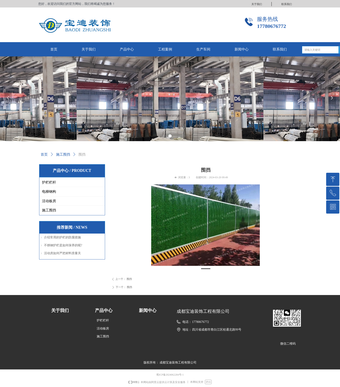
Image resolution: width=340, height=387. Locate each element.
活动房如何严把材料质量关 (62, 253)
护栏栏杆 (49, 182)
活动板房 (49, 201)
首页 (44, 154)
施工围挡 (63, 154)
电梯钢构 (49, 191)
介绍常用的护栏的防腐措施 (62, 237)
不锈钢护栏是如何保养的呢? (63, 245)
